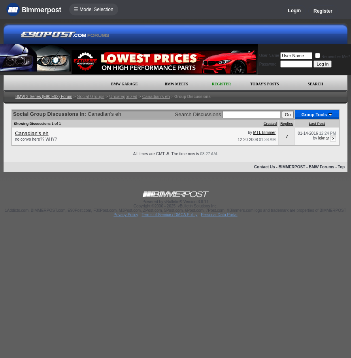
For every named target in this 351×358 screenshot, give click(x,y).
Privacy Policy (125, 215)
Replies (286, 124)
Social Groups (90, 96)
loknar (323, 138)
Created (270, 124)
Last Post (317, 124)
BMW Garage (124, 84)
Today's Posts (264, 84)
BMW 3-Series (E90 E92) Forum (43, 96)
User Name (269, 55)
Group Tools (314, 114)
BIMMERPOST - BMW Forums (306, 167)
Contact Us (264, 167)
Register (322, 11)
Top (341, 167)
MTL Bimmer (264, 132)
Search (315, 84)
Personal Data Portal (219, 215)
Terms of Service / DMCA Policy (169, 215)
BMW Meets (176, 84)
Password (268, 64)
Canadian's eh (156, 96)
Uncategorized (123, 96)
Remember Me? (332, 57)
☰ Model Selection (93, 9)
